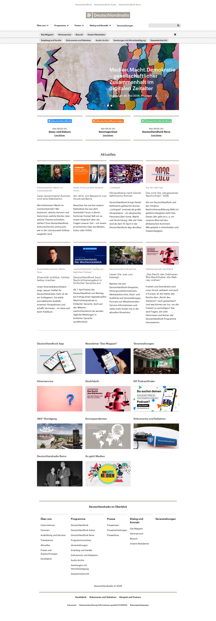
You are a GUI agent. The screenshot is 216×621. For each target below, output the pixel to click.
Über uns (41, 25)
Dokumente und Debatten (84, 555)
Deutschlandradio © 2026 (108, 586)
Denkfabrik (46, 558)
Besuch (134, 538)
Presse (78, 25)
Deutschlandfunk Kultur (105, 4)
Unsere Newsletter (139, 543)
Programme (60, 25)
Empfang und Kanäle (81, 550)
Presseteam (113, 525)
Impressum (71, 605)
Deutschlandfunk (83, 4)
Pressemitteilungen (117, 530)
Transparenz (47, 540)
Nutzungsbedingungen (139, 605)
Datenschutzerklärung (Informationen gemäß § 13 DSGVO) (103, 605)
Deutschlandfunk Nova (130, 4)
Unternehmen (48, 525)
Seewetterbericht (80, 573)
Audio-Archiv (77, 560)
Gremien (45, 530)
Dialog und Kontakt (99, 25)
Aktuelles (108, 154)
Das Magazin (136, 528)
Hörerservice (136, 533)
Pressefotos (113, 535)
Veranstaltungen (125, 25)
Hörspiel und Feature (130, 597)
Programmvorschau (81, 540)
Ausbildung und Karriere (53, 535)
